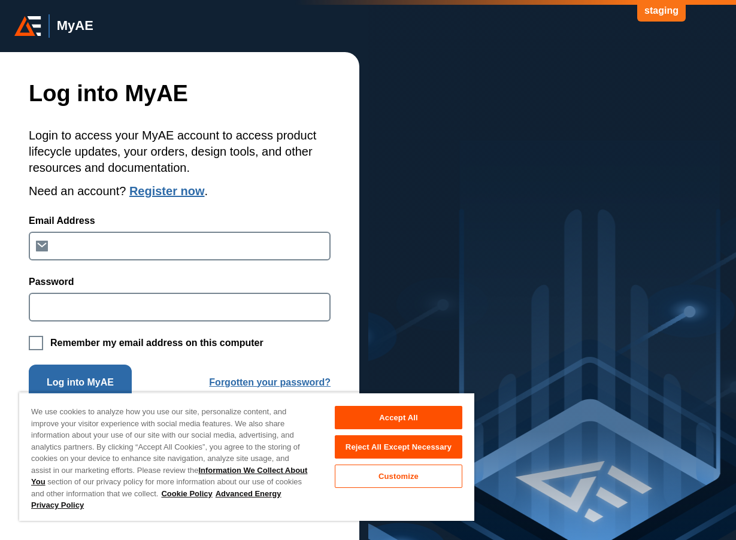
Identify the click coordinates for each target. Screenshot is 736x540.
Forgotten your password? (270, 382)
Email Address (62, 221)
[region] (246, 456)
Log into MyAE (80, 382)
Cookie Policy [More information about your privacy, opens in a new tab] (186, 493)
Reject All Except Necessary (399, 446)
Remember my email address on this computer (156, 343)
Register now (167, 191)
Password (51, 282)
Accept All (398, 417)
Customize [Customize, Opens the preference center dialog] (398, 476)
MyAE (75, 25)
